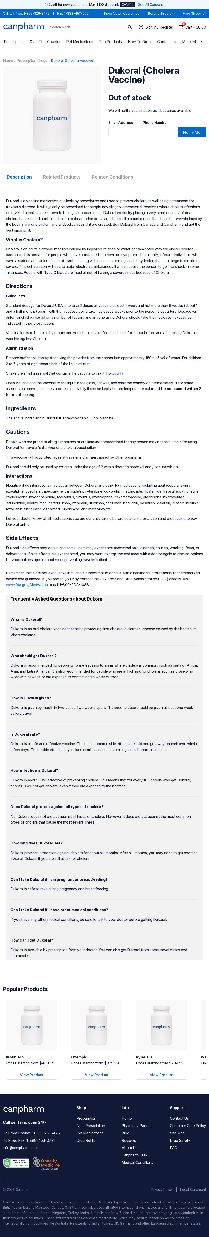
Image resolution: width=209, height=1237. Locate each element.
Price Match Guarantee (122, 13)
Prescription (14, 41)
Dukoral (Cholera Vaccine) (72, 60)
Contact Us (166, 41)
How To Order (140, 41)
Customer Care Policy (188, 1125)
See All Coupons (151, 4)
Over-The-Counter (45, 41)
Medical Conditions (137, 1162)
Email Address (120, 122)
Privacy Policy (162, 1189)
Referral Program (161, 13)
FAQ (173, 1147)
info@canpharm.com (20, 1147)
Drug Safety (180, 1140)
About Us (129, 1147)
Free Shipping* (194, 13)
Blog (125, 1133)
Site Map (177, 1133)
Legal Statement (193, 1189)
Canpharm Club (134, 1155)
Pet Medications (79, 41)
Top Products (110, 41)
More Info (193, 41)
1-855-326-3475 (37, 13)
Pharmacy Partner (137, 1125)
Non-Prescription (91, 1125)
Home (8, 60)
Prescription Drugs (32, 60)
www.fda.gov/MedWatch (27, 584)
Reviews (129, 1140)
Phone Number (155, 122)
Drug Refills (86, 1140)
